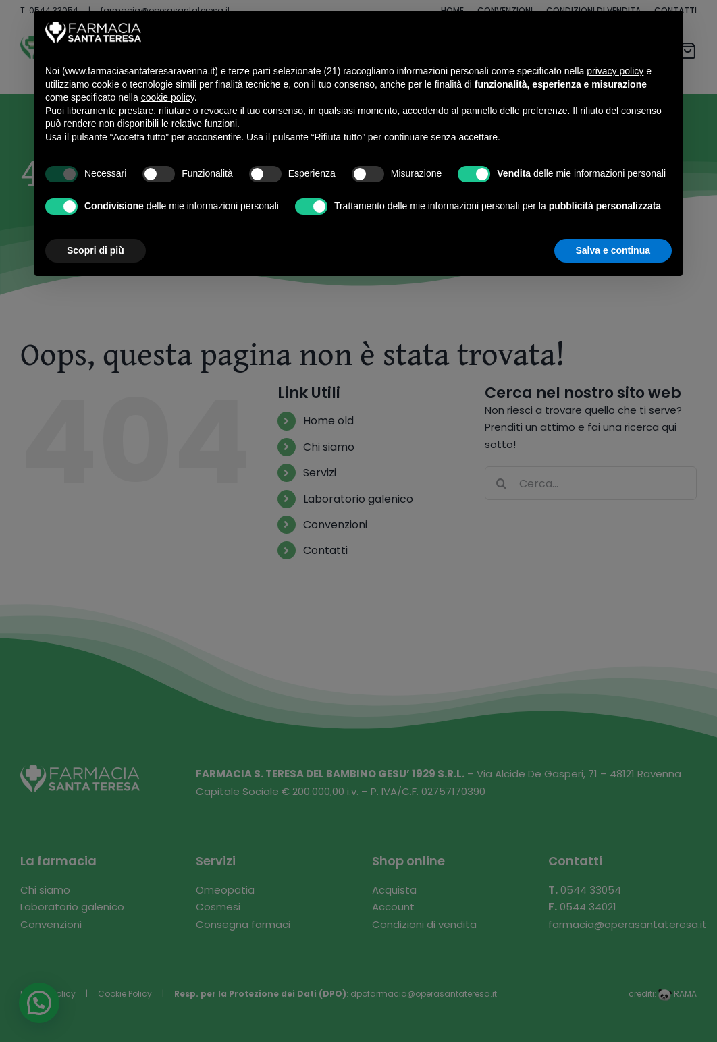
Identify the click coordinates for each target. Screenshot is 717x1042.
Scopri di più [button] (95, 250)
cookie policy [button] (167, 97)
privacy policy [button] (615, 70)
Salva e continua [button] (613, 250)
